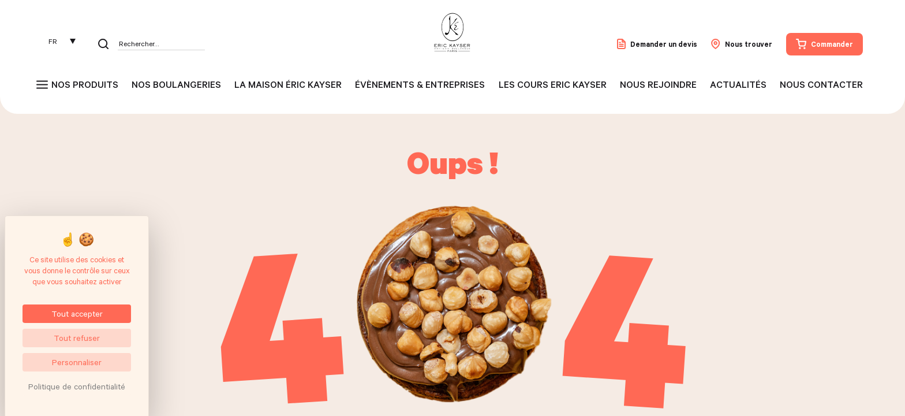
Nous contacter (821, 84)
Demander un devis (657, 44)
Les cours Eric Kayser (553, 84)
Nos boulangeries (176, 84)
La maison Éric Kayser (288, 84)
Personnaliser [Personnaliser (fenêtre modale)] (77, 362)
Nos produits (84, 84)
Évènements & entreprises (420, 84)
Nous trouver (741, 44)
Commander (824, 44)
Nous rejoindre (658, 84)
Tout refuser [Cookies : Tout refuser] (77, 338)
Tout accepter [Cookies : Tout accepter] (77, 313)
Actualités (738, 84)
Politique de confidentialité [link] (76, 386)
